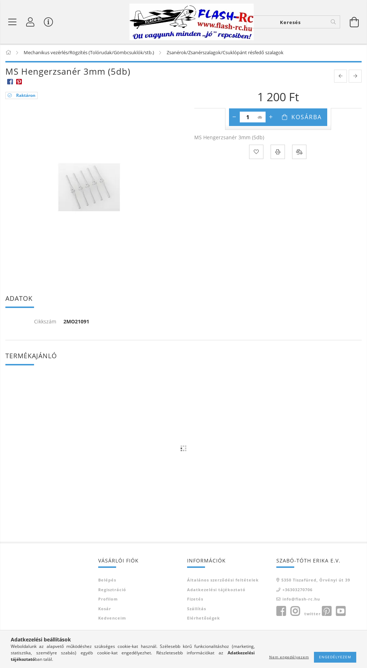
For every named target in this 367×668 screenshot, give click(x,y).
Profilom (108, 599)
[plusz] (271, 117)
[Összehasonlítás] (299, 152)
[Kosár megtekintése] (354, 22)
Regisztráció (112, 589)
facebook (281, 611)
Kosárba (306, 117)
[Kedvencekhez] (256, 152)
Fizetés (195, 599)
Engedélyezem (335, 656)
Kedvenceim (112, 618)
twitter (312, 614)
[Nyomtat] (278, 152)
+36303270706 (297, 589)
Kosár (104, 608)
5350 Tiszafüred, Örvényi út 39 (315, 580)
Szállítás (196, 608)
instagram (295, 611)
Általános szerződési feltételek (223, 580)
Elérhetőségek (203, 618)
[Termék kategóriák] (12, 22)
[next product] (355, 76)
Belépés (107, 580)
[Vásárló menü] (48, 22)
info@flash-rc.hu (301, 599)
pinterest (326, 611)
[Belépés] (30, 22)
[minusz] (234, 117)
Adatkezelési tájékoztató (216, 589)
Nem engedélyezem (289, 656)
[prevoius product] (340, 76)
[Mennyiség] (248, 117)
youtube (340, 611)
